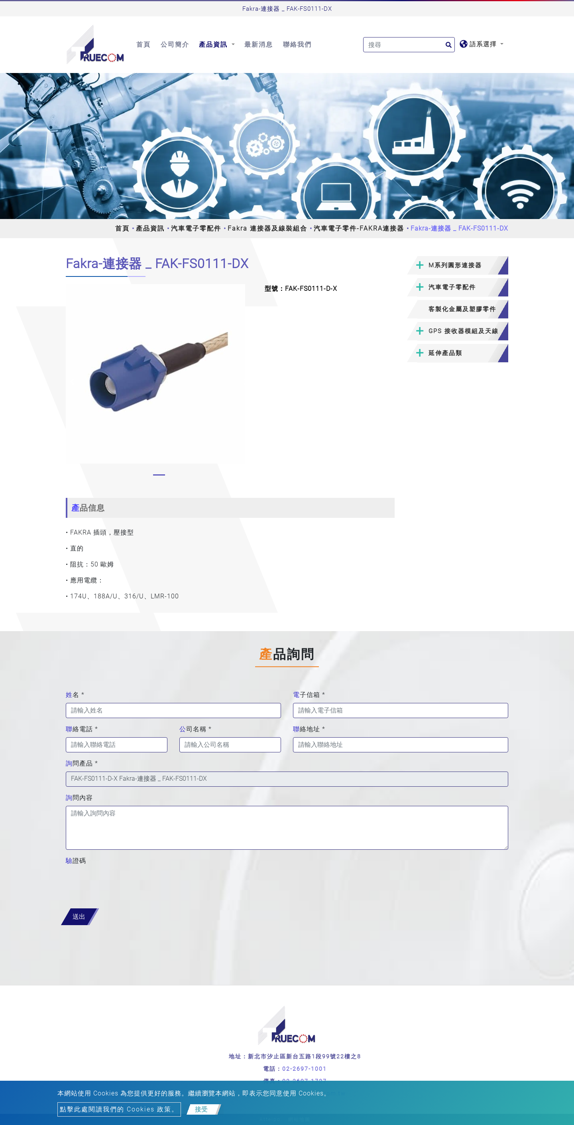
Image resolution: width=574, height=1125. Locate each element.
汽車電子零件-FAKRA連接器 (359, 228)
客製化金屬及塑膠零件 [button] (462, 309)
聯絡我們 (297, 44)
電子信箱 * (309, 695)
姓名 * (75, 695)
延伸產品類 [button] (445, 353)
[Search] (409, 44)
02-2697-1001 (304, 1069)
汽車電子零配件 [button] (452, 287)
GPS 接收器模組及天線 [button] (464, 331)
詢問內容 (79, 797)
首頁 (143, 44)
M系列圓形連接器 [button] (455, 265)
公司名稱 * (195, 729)
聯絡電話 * (82, 729)
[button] (72, 382)
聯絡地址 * (309, 729)
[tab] (457, 265)
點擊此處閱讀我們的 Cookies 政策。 (119, 1109)
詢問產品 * (82, 763)
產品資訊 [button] (214, 44)
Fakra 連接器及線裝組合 (267, 228)
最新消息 (258, 44)
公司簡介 (175, 44)
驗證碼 (76, 860)
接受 (201, 1109)
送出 (79, 916)
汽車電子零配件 (196, 228)
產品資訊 (150, 228)
